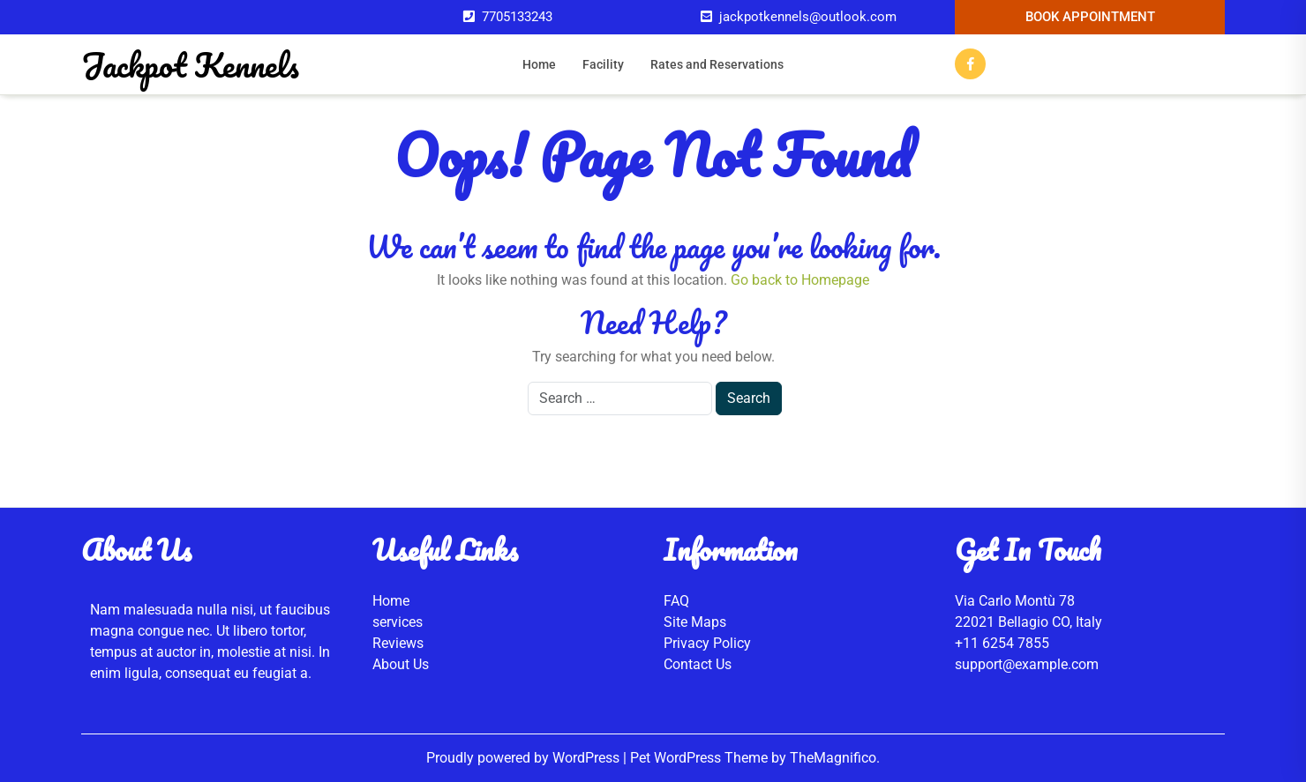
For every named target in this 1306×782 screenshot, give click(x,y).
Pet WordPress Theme (700, 757)
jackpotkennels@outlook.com (808, 17)
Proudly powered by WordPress (524, 757)
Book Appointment (1090, 17)
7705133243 (517, 17)
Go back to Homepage (800, 280)
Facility (603, 64)
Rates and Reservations (717, 64)
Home (539, 64)
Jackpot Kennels (190, 64)
